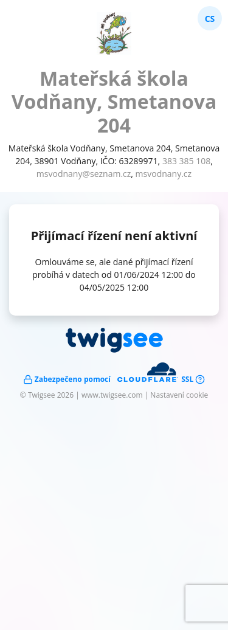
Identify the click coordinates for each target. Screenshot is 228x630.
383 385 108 (186, 161)
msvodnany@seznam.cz (83, 173)
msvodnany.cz (164, 173)
